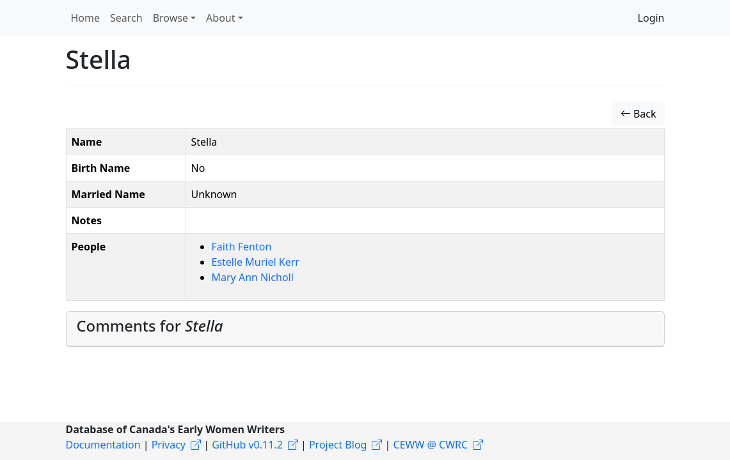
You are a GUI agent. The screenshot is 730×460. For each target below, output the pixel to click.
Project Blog (338, 445)
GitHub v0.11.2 (247, 445)
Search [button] (126, 18)
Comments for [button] (150, 326)
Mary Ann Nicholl (253, 277)
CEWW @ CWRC (430, 445)
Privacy (169, 445)
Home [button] (85, 18)
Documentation (103, 445)
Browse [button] (170, 18)
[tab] (365, 329)
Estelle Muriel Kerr (255, 262)
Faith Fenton (242, 247)
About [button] (220, 18)
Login (651, 18)
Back (638, 114)
